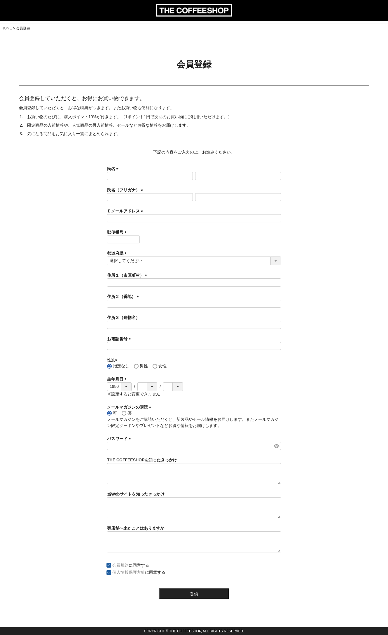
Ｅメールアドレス (126, 211)
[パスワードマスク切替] (276, 446)
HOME (6, 28)
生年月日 (118, 379)
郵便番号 (118, 232)
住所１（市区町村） (128, 275)
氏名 (113, 168)
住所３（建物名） (123, 317)
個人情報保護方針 (128, 572)
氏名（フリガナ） (126, 190)
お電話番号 (120, 338)
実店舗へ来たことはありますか (135, 528)
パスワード (120, 438)
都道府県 (118, 253)
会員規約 (120, 565)
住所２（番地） (124, 296)
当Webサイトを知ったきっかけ (136, 494)
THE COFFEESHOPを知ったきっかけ (142, 460)
